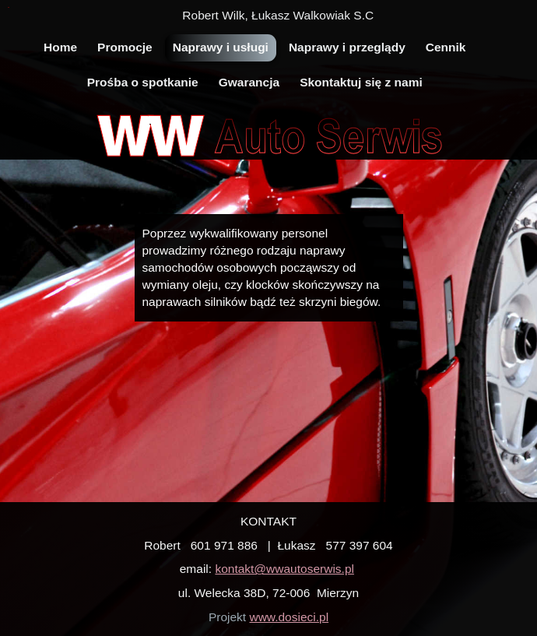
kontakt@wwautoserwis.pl (284, 568)
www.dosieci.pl (288, 617)
